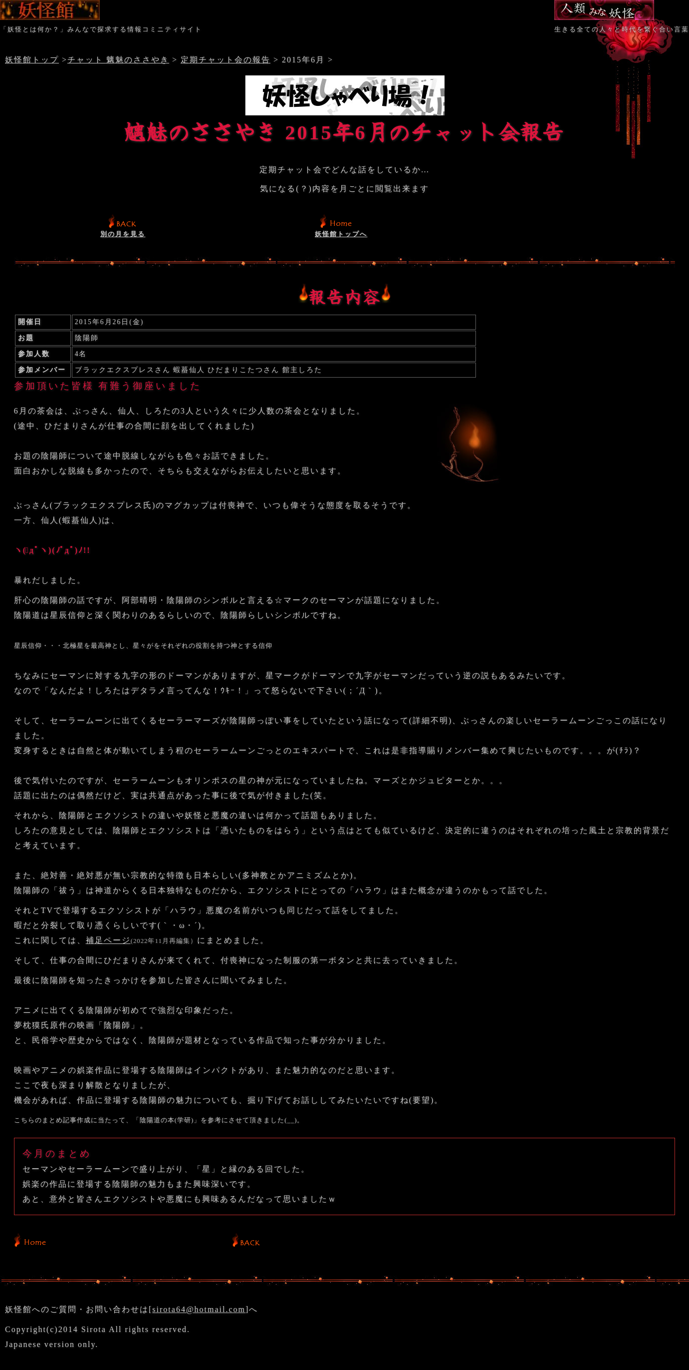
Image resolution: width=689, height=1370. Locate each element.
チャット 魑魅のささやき (118, 59)
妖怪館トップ (32, 59)
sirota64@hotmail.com (198, 1309)
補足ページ (108, 940)
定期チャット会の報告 (225, 59)
